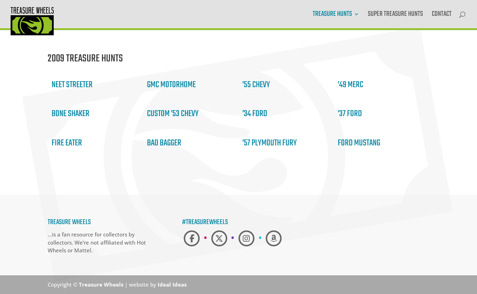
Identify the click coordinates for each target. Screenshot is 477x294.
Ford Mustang (359, 143)
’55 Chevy (256, 85)
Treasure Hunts (332, 15)
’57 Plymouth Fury (269, 143)
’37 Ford (350, 114)
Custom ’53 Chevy (173, 114)
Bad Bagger (164, 143)
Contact (442, 15)
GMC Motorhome (171, 85)
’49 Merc (350, 85)
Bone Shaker (70, 114)
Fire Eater (67, 143)
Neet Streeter (72, 85)
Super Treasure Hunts (395, 15)
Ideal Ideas (172, 284)
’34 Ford (254, 114)
